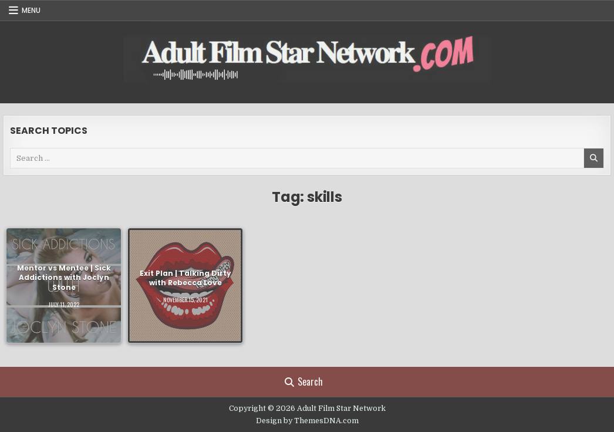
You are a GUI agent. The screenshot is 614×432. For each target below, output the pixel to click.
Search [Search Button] (304, 381)
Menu (31, 10)
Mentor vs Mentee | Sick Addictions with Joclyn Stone (64, 278)
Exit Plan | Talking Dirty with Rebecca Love (185, 278)
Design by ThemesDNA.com (307, 421)
